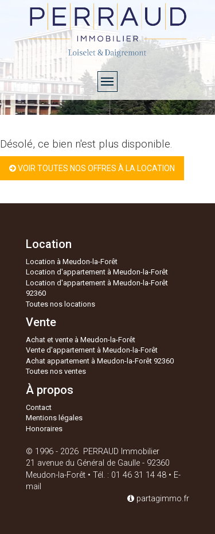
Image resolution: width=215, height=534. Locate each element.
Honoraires (44, 428)
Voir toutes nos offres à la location (92, 168)
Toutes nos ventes (56, 371)
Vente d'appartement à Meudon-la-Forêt (92, 350)
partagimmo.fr (158, 499)
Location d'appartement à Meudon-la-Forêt (97, 272)
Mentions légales (54, 417)
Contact (39, 407)
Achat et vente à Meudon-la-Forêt (80, 339)
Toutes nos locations (60, 304)
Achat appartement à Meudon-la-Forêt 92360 (100, 361)
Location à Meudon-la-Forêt (72, 261)
